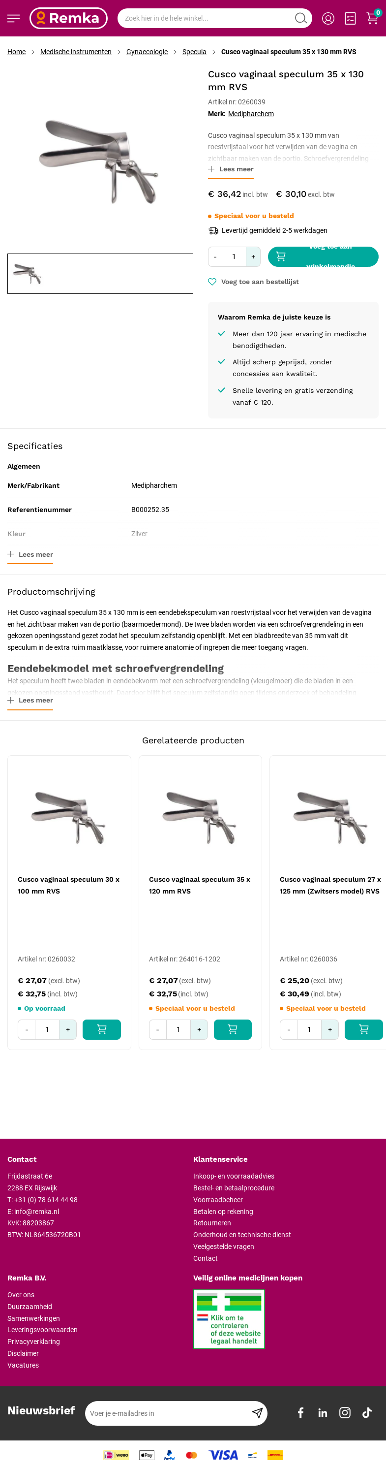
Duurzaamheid (29, 1306)
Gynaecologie (147, 52)
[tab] (96, 1159)
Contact (205, 1258)
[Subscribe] (257, 1413)
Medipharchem (251, 114)
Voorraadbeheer (218, 1200)
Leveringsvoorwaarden (42, 1330)
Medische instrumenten (76, 52)
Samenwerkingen (33, 1318)
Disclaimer (23, 1353)
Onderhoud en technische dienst (242, 1235)
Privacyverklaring (33, 1341)
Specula (194, 52)
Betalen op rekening (223, 1211)
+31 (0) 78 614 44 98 (46, 1200)
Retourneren (212, 1223)
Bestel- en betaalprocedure (233, 1188)
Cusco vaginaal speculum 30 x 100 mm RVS (68, 885)
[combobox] (215, 18)
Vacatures (23, 1365)
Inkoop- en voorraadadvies (233, 1176)
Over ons (20, 1295)
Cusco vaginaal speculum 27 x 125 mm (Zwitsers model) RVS (330, 885)
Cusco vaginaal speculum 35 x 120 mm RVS (199, 885)
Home (16, 52)
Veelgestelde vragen (223, 1246)
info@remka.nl (36, 1211)
